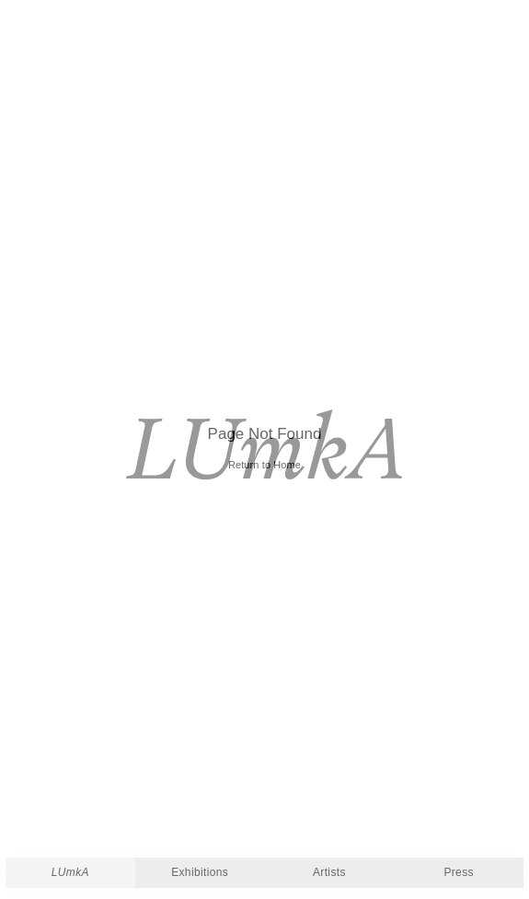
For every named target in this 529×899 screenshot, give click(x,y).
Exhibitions (199, 872)
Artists (329, 872)
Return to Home (264, 464)
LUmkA (70, 872)
